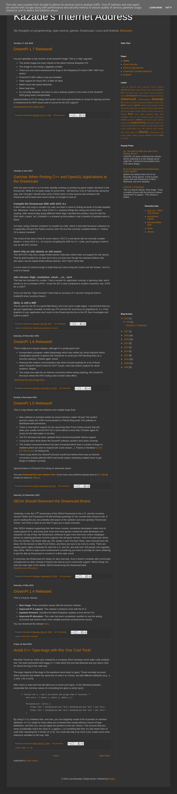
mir (135, 117)
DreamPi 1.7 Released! (33, 49)
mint (130, 117)
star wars (141, 129)
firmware (156, 102)
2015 (126, 339)
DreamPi (127, 75)
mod (138, 117)
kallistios (144, 111)
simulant (54, 328)
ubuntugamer (155, 132)
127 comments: (60, 632)
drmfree (127, 102)
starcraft (149, 129)
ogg (156, 117)
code (141, 93)
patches (160, 120)
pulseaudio (150, 123)
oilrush (161, 117)
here (46, 624)
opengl (139, 119)
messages (124, 117)
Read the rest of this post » (26, 568)
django (151, 96)
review (129, 126)
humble (131, 108)
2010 (126, 359)
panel (155, 120)
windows (155, 135)
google (154, 105)
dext (140, 96)
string (155, 129)
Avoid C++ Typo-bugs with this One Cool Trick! (52, 650)
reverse (123, 126)
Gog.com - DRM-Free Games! (155, 211)
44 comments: (60, 324)
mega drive (158, 114)
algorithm (146, 87)
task (122, 132)
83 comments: (64, 486)
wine (161, 135)
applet (138, 90)
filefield (149, 102)
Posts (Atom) (32, 761)
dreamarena (159, 96)
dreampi (34, 636)
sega (150, 126)
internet (160, 108)
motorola (144, 117)
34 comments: (58, 744)
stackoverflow (132, 129)
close (136, 93)
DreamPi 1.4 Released (32, 591)
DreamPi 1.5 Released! (33, 403)
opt (144, 120)
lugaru (142, 114)
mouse (151, 117)
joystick (137, 111)
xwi (122, 138)
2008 (126, 367)
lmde (137, 114)
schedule (142, 126)
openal (123, 120)
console (153, 93)
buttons (160, 90)
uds (162, 132)
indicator (150, 108)
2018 (126, 318)
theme (127, 132)
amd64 (153, 87)
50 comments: (66, 576)
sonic (161, 126)
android (124, 90)
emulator (134, 102)
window (148, 135)
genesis (144, 105)
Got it (168, 7)
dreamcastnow (144, 99)
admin (139, 87)
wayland (141, 135)
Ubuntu (150, 232)
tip (31, 748)
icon (139, 108)
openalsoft (131, 120)
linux (130, 114)
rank (161, 123)
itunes (127, 111)
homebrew (124, 108)
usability (135, 135)
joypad (132, 111)
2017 (126, 331)
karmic (150, 111)
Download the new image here (29, 380)
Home (56, 756)
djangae (146, 96)
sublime (160, 129)
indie (155, 108)
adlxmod (133, 87)
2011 (126, 355)
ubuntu (143, 132)
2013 (126, 347)
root (137, 126)
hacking (160, 105)
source (123, 129)
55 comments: (65, 388)
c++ (27, 748)
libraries (124, 114)
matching (149, 114)
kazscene (156, 111)
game (123, 105)
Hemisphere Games (152, 217)
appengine (131, 90)
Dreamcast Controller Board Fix (137, 71)
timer (132, 132)
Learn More (156, 7)
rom (133, 126)
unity (129, 135)
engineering (142, 102)
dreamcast (37, 328)
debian (123, 96)
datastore (160, 93)
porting (123, 123)
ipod (122, 111)
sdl (147, 126)
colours (146, 93)
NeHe (150, 228)
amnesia (160, 87)
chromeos (129, 93)
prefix (128, 123)
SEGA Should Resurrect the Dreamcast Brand (52, 501)
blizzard (144, 90)
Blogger (111, 779)
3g (127, 87)
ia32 (136, 108)
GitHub (36, 477)
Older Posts (104, 756)
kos (162, 111)
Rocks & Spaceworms (133, 68)
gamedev (46, 328)
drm (122, 102)
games (137, 105)
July (128, 322)
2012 (126, 351)
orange (149, 120)
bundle (154, 90)
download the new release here (38, 474)
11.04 (123, 87)
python (157, 123)
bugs (23, 748)
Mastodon (126, 30)
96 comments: (60, 115)
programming (138, 122)
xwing (126, 138)
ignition (144, 108)
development (26, 328)
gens (149, 105)
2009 (126, 363)
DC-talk (101, 474)
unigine (123, 135)
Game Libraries (130, 64)
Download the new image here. (29, 107)
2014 (126, 343)
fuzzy (161, 102)
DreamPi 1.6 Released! (33, 342)
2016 (126, 335)
